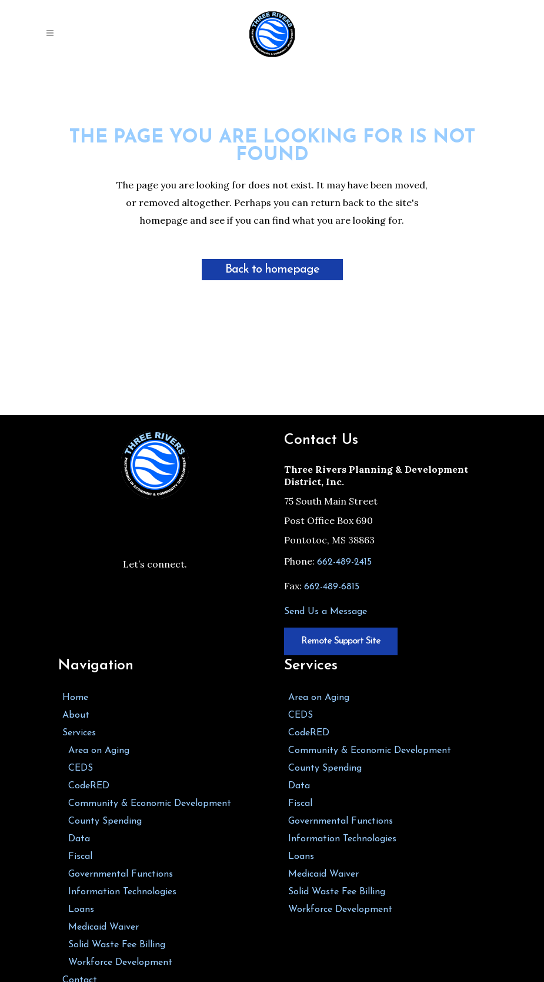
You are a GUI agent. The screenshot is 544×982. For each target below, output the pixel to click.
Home (75, 697)
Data (79, 839)
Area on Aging (98, 750)
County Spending (105, 821)
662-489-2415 (344, 562)
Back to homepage (272, 270)
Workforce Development (120, 962)
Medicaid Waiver (103, 927)
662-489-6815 (331, 587)
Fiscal (80, 856)
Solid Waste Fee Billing (116, 945)
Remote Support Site (341, 641)
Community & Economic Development (149, 803)
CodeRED (88, 786)
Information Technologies (122, 892)
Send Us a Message (325, 611)
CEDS (80, 768)
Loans (81, 909)
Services (79, 733)
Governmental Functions (120, 874)
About (75, 715)
